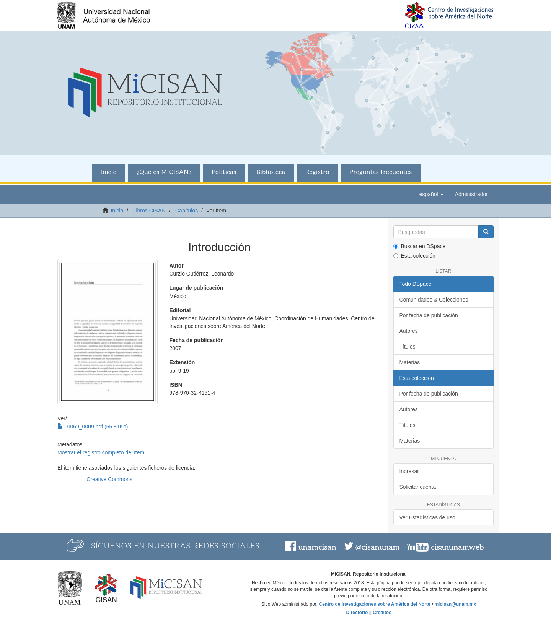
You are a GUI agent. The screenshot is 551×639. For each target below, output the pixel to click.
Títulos (407, 347)
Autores (408, 331)
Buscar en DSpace (419, 246)
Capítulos (186, 211)
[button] (431, 194)
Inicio (108, 172)
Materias (409, 362)
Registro (317, 172)
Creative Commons (109, 479)
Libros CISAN (149, 211)
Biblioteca (270, 172)
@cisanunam (377, 547)
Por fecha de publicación (428, 315)
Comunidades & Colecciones (433, 300)
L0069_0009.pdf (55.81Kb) (92, 426)
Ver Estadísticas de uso (427, 517)
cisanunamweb (457, 547)
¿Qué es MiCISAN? (164, 172)
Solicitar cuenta (417, 487)
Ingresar (409, 471)
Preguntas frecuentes (380, 172)
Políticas (224, 172)
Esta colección (414, 256)
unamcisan (317, 547)
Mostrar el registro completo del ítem (100, 452)
